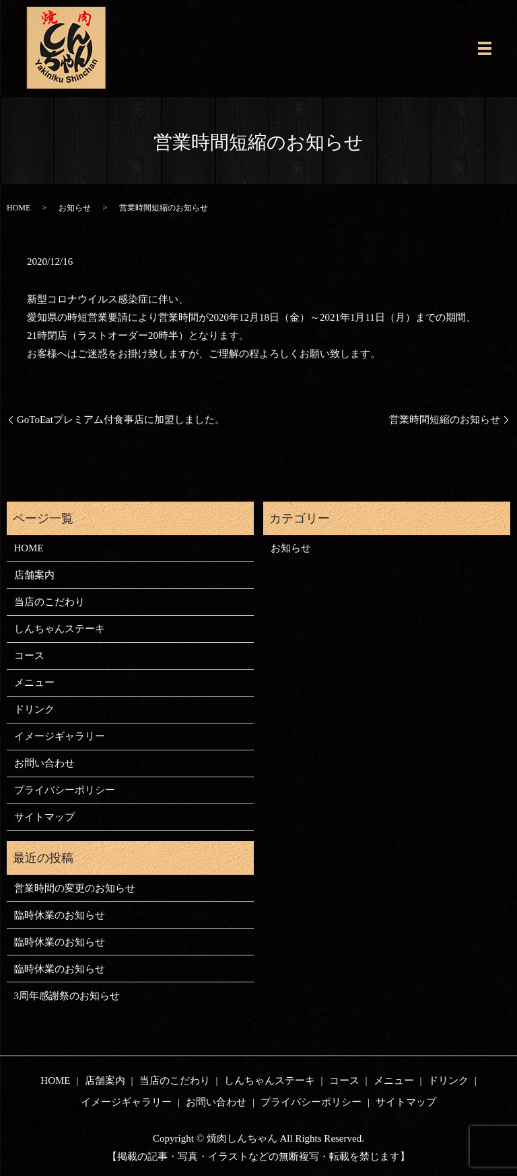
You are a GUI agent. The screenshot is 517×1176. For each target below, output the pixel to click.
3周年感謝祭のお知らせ (67, 995)
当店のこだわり (49, 601)
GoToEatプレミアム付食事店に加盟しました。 (121, 419)
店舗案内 (34, 575)
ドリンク (34, 709)
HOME (18, 207)
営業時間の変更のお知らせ (74, 888)
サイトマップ (44, 817)
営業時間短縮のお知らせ (444, 419)
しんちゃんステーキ (59, 628)
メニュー (34, 682)
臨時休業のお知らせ (59, 915)
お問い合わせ (44, 763)
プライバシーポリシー (64, 790)
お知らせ (75, 207)
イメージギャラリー (59, 736)
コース (29, 655)
